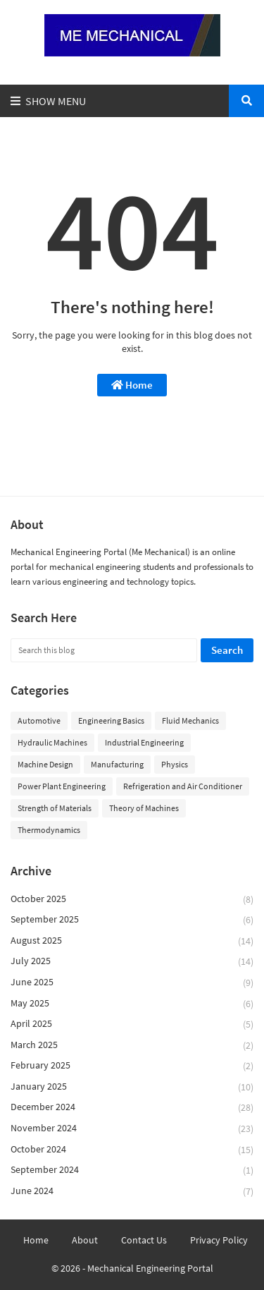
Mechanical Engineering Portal (150, 1268)
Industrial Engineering (144, 742)
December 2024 (132, 1107)
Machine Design (45, 764)
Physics (174, 764)
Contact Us (144, 1240)
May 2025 (132, 1004)
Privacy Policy (219, 1240)
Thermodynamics (49, 829)
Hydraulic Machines (52, 742)
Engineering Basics (111, 720)
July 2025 (132, 961)
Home (132, 384)
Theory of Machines (144, 808)
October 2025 (132, 899)
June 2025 (132, 982)
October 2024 (132, 1150)
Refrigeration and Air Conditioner (182, 786)
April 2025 (132, 1024)
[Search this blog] (104, 650)
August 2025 (132, 941)
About (85, 1240)
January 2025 (132, 1087)
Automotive (39, 720)
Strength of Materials (55, 808)
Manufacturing (117, 764)
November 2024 (132, 1128)
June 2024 (132, 1191)
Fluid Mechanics (190, 720)
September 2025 (132, 920)
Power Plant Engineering (62, 786)
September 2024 (132, 1170)
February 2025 (132, 1066)
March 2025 (132, 1045)
